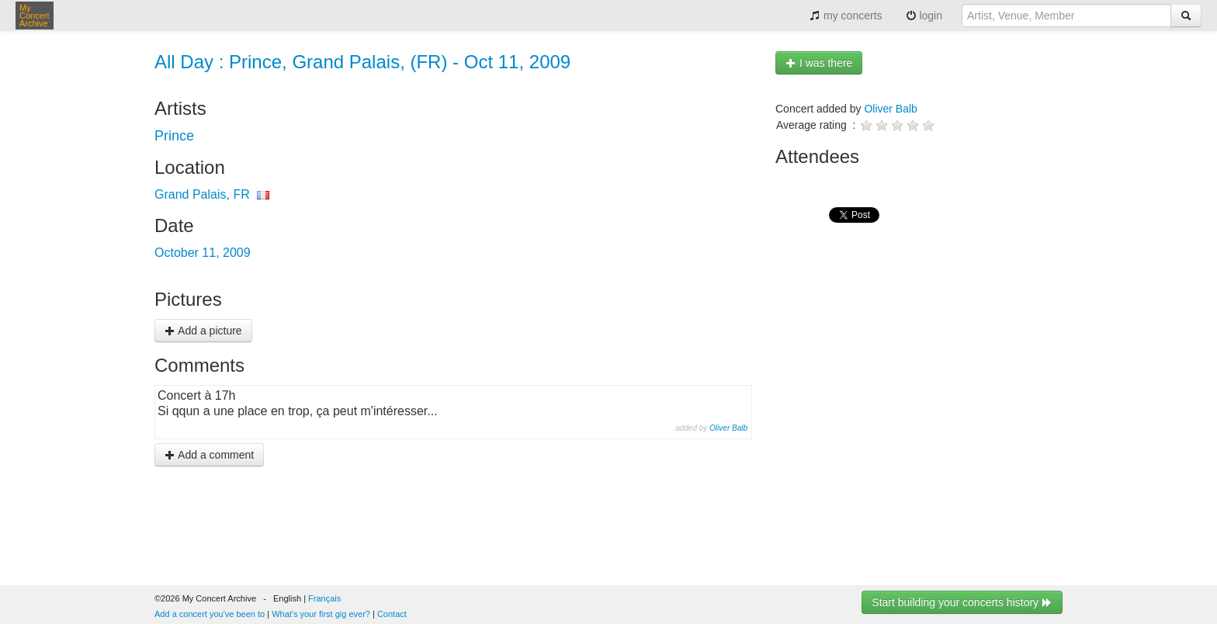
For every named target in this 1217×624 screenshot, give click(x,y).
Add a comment (209, 455)
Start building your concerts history (962, 602)
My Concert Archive (34, 15)
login (924, 15)
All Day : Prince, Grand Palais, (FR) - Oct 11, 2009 (362, 61)
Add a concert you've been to (209, 614)
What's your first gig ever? (321, 614)
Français (324, 598)
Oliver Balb (728, 428)
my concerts (846, 15)
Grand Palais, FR (202, 194)
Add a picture (203, 330)
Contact (392, 614)
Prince (174, 136)
